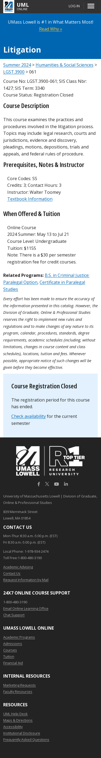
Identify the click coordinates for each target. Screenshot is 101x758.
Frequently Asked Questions (26, 739)
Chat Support (14, 614)
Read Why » (50, 29)
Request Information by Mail (25, 579)
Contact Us (11, 573)
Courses (10, 650)
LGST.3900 (14, 72)
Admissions (12, 643)
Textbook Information (30, 199)
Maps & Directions (18, 720)
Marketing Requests (19, 685)
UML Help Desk (15, 713)
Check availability (28, 416)
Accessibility (13, 726)
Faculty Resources (17, 691)
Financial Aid (13, 662)
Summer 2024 (17, 65)
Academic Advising (18, 566)
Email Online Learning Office (25, 608)
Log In (74, 5)
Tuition (8, 656)
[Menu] (91, 6)
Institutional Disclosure (21, 733)
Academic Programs (19, 637)
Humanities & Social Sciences (64, 65)
